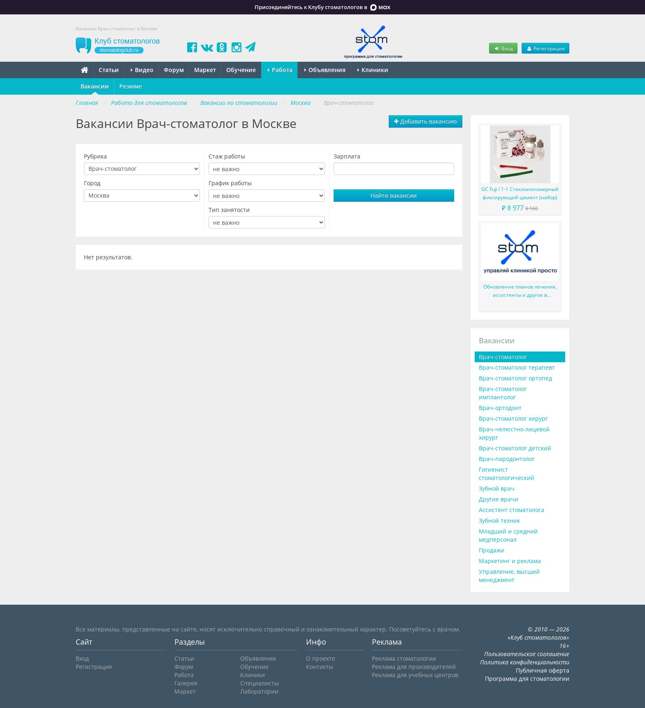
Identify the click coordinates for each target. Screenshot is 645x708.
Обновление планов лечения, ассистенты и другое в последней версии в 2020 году (520, 291)
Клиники (372, 70)
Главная (87, 103)
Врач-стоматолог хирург (513, 418)
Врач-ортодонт (500, 408)
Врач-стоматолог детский (515, 448)
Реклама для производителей (414, 667)
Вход (503, 48)
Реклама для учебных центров (415, 675)
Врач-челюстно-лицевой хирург (514, 433)
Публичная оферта (542, 670)
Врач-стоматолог (503, 357)
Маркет (205, 70)
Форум (174, 70)
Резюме (130, 86)
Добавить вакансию (425, 121)
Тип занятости (229, 210)
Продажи (491, 550)
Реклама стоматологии (404, 658)
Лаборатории (259, 691)
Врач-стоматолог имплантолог (503, 393)
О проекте (320, 658)
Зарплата (347, 156)
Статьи (109, 70)
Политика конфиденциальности (524, 662)
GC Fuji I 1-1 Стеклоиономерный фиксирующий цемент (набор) (520, 193)
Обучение (241, 70)
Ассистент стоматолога (511, 510)
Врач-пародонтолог (507, 459)
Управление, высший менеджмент (509, 576)
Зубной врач (497, 488)
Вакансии (95, 86)
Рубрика (95, 156)
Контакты (319, 667)
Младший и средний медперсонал (508, 535)
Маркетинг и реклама (510, 561)
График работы (230, 183)
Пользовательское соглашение (526, 654)
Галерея (185, 683)
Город (92, 183)
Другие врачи (498, 499)
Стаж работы (227, 156)
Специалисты (259, 683)
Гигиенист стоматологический (506, 474)
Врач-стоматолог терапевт (517, 367)
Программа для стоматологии (527, 678)
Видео (142, 70)
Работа (280, 70)
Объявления (325, 70)
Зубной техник (499, 520)
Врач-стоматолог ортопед (515, 378)
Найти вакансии (394, 195)
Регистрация (545, 48)
